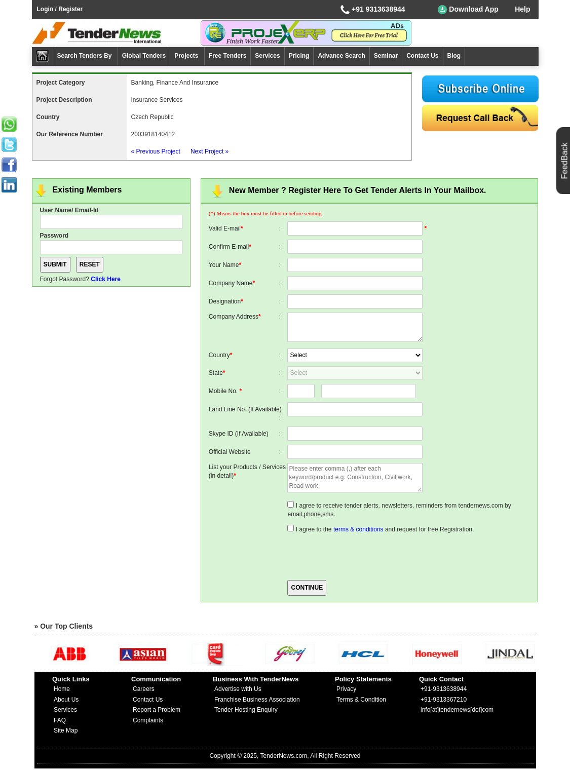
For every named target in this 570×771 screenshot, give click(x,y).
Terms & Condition (361, 699)
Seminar (386, 55)
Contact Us (422, 55)
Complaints (148, 720)
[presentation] (364, 555)
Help (522, 9)
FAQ (60, 720)
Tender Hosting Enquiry (246, 709)
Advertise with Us (237, 688)
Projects (187, 55)
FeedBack (564, 160)
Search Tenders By (85, 55)
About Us (66, 699)
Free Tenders (227, 55)
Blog (454, 55)
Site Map (66, 730)
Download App (468, 9)
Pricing (299, 55)
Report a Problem (156, 709)
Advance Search (341, 55)
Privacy (346, 688)
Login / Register (60, 9)
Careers (144, 688)
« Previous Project (155, 151)
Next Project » (210, 151)
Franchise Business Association (257, 699)
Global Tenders (144, 55)
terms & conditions (358, 529)
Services (267, 55)
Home (62, 688)
